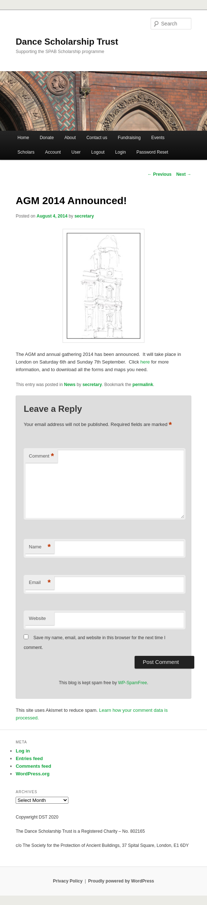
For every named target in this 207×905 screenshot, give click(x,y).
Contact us (96, 137)
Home (23, 137)
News (69, 384)
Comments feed (33, 766)
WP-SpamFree (132, 682)
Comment (41, 456)
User (75, 152)
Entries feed (29, 758)
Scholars (26, 152)
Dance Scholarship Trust (67, 41)
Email (40, 582)
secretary (84, 216)
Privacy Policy (67, 881)
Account (53, 152)
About (70, 137)
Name (40, 547)
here (145, 362)
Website (37, 618)
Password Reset (152, 152)
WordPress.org (32, 773)
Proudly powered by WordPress (121, 881)
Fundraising (129, 137)
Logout (98, 152)
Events (158, 137)
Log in (23, 751)
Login (120, 152)
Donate (47, 137)
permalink (142, 384)
